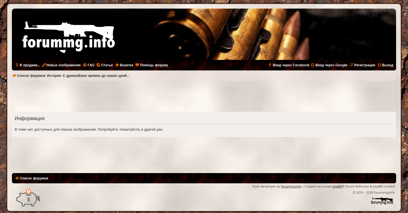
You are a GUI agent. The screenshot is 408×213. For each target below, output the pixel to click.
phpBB (337, 186)
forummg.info (291, 186)
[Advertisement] (204, 95)
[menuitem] (88, 65)
